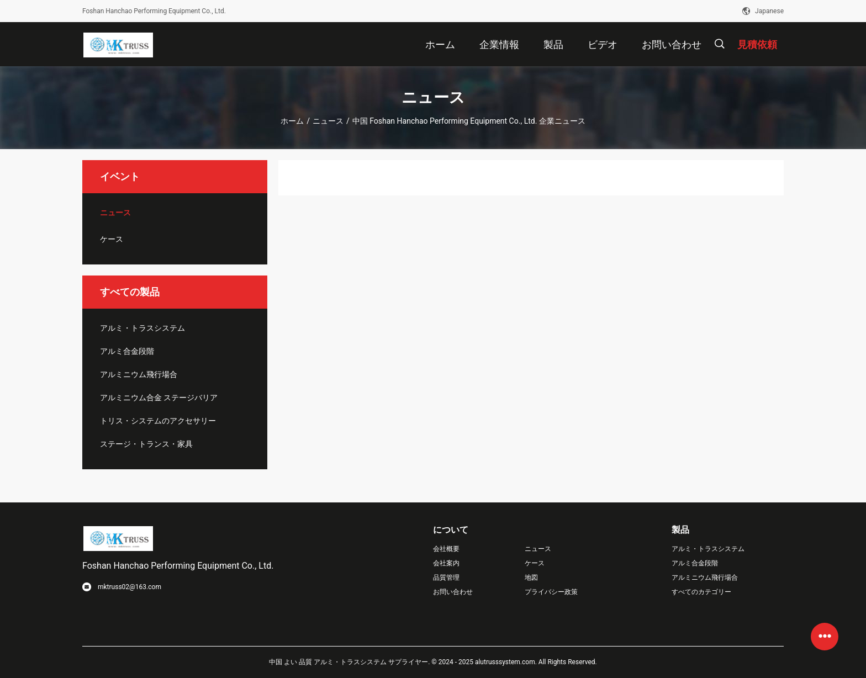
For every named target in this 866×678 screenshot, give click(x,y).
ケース (111, 239)
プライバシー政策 (551, 592)
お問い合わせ (453, 592)
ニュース (328, 120)
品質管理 (446, 577)
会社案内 (446, 563)
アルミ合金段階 (127, 351)
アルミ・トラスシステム (142, 328)
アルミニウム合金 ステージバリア (159, 397)
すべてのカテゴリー (701, 592)
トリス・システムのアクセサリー (158, 420)
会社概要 (446, 549)
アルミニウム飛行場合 (138, 374)
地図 (531, 577)
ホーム (292, 120)
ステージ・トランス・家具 (146, 443)
